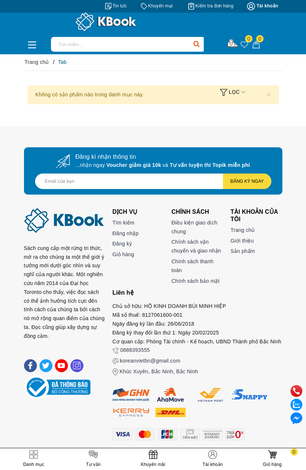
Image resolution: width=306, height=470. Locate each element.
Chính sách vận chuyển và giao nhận (196, 246)
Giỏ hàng (123, 254)
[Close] (268, 94)
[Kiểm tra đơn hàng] (211, 6)
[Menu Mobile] (34, 44)
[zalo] (296, 404)
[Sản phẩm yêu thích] (244, 45)
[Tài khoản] (262, 6)
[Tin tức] (116, 6)
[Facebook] (30, 365)
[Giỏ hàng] (256, 44)
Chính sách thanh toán (192, 265)
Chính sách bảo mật (195, 281)
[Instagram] (77, 365)
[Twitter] (45, 365)
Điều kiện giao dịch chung (194, 227)
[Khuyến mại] (157, 6)
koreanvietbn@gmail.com (150, 361)
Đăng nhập (126, 233)
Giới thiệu (242, 241)
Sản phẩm (242, 251)
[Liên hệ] (296, 418)
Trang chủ (242, 230)
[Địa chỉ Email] (153, 181)
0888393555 (135, 350)
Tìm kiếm (124, 223)
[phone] (296, 391)
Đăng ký (122, 244)
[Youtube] (61, 365)
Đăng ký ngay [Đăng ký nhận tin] (247, 181)
